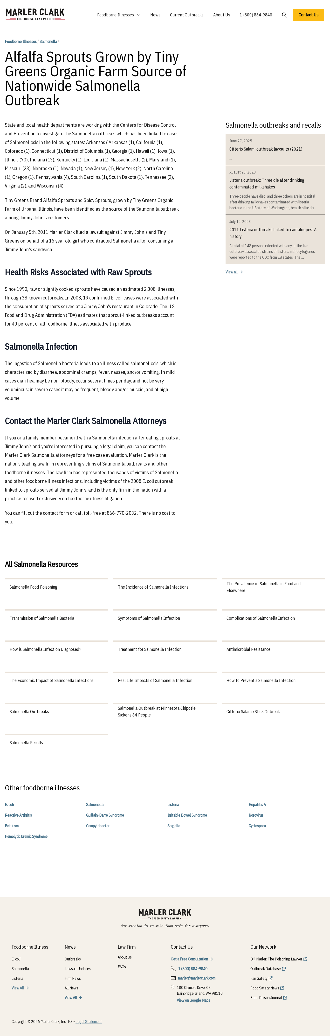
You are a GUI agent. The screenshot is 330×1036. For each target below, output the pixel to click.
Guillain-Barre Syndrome (105, 815)
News (155, 15)
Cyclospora (257, 825)
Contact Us (308, 15)
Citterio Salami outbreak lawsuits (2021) (265, 149)
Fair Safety (259, 978)
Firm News (73, 978)
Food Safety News (264, 988)
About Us (221, 15)
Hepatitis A (257, 804)
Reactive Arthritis (18, 815)
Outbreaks (73, 959)
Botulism (12, 825)
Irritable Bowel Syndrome (187, 815)
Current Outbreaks (187, 15)
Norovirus (256, 815)
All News (71, 988)
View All (18, 988)
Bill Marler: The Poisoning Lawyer (276, 959)
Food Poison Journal (266, 997)
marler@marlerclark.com (196, 978)
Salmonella (48, 41)
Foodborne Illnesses (21, 41)
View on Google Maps (193, 1000)
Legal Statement (89, 1021)
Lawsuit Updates (78, 968)
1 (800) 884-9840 (256, 15)
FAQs (122, 966)
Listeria (173, 804)
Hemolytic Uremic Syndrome (26, 836)
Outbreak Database (265, 968)
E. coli (9, 804)
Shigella (173, 825)
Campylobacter (98, 825)
